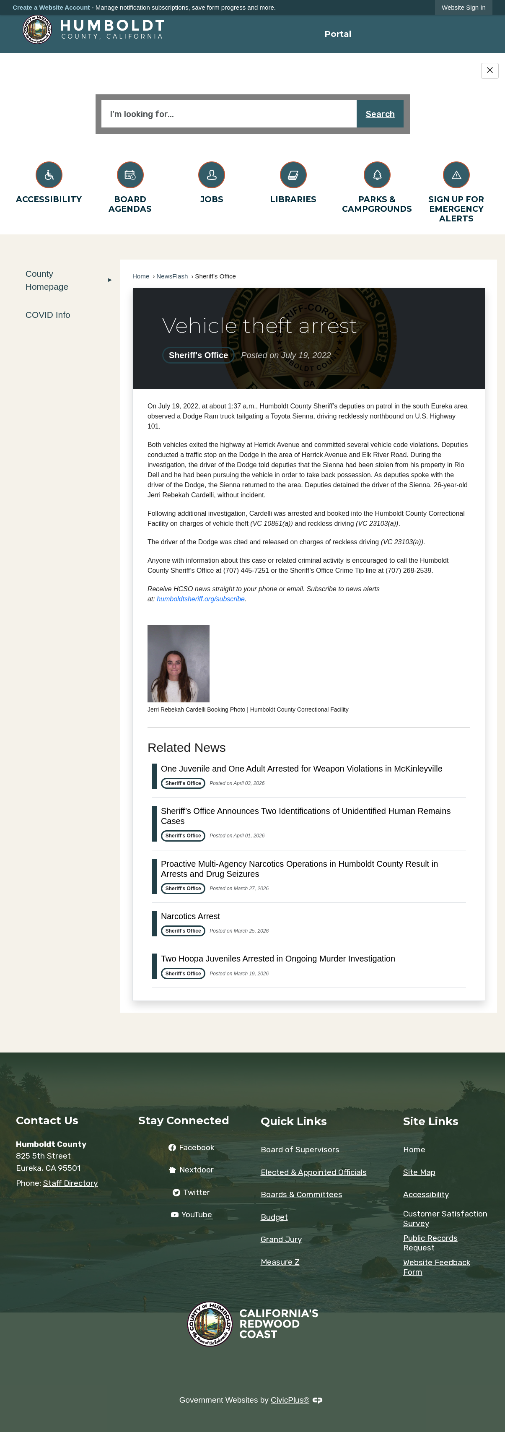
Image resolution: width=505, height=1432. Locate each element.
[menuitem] (338, 34)
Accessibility (426, 1194)
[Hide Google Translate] (490, 71)
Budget (274, 1217)
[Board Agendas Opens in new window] (130, 185)
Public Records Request (430, 1243)
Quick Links (294, 1121)
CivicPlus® (290, 1400)
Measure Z (280, 1262)
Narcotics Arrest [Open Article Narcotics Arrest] (190, 916)
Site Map (419, 1172)
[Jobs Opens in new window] (212, 181)
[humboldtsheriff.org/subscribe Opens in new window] (201, 599)
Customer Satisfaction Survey (445, 1218)
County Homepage (47, 280)
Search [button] (380, 114)
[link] (463, 7)
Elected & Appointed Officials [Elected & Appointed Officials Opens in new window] (314, 1172)
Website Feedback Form (436, 1267)
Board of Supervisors (300, 1149)
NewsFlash (172, 276)
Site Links (430, 1121)
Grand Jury (281, 1239)
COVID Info (48, 315)
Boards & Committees (301, 1194)
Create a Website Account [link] (51, 7)
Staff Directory (70, 1183)
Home (141, 276)
